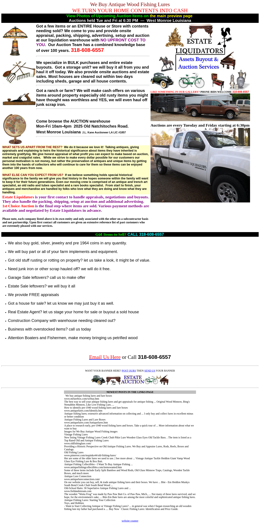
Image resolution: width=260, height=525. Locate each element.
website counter (130, 520)
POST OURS (129, 370)
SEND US (149, 370)
